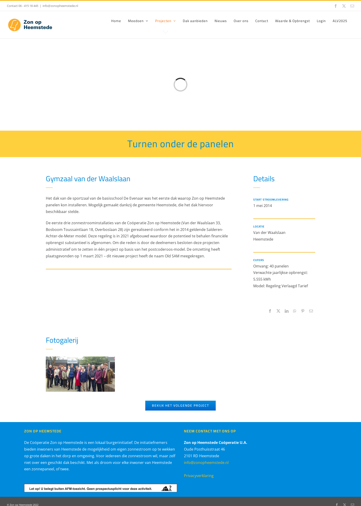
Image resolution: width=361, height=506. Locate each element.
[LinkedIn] (286, 311)
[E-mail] (311, 311)
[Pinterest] (303, 311)
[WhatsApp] (295, 311)
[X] (278, 311)
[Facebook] (270, 311)
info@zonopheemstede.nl (60, 6)
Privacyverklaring (199, 475)
